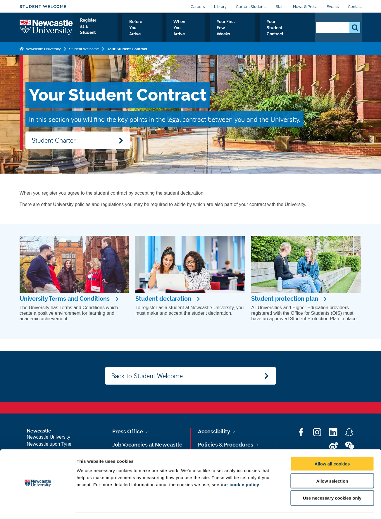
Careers (198, 6)
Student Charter (53, 140)
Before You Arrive (144, 32)
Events (333, 6)
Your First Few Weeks (232, 32)
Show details (306, 507)
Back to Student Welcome (147, 375)
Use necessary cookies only (332, 481)
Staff (280, 6)
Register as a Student (98, 32)
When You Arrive (186, 32)
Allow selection (332, 464)
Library (220, 6)
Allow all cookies (332, 447)
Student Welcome (43, 6)
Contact (355, 6)
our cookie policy (240, 468)
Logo (46, 31)
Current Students (251, 6)
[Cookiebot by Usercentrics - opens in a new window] (37, 507)
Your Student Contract (284, 32)
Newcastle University (43, 55)
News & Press (305, 6)
